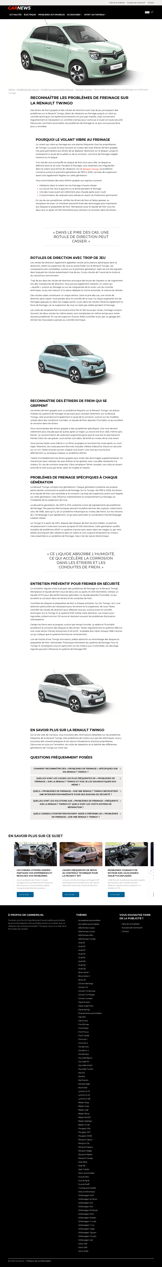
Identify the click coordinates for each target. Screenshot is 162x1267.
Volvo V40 (82, 1244)
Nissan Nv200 (84, 1117)
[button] (152, 12)
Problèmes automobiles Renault (57, 89)
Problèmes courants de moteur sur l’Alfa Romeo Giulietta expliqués (123, 873)
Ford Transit (83, 1036)
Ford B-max (83, 1024)
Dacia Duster (84, 1002)
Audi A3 (81, 950)
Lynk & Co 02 (84, 1095)
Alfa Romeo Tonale (87, 939)
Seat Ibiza (82, 1162)
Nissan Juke (83, 1106)
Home (11, 89)
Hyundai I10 (83, 1062)
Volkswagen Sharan (87, 1218)
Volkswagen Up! (85, 1240)
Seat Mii (81, 1166)
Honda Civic (83, 1047)
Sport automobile (86, 1173)
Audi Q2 (82, 965)
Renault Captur (85, 1140)
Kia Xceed (82, 1088)
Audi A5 (81, 958)
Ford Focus (83, 1032)
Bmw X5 (82, 980)
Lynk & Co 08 (84, 1099)
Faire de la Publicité (117, 3)
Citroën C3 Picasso (86, 995)
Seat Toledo (83, 1169)
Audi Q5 (82, 969)
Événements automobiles (90, 1013)
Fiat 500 (82, 1017)
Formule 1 (82, 1039)
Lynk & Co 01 (84, 1091)
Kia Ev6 (81, 1073)
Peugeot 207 (84, 1132)
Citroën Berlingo (85, 984)
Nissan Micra (83, 1114)
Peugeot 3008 (85, 1136)
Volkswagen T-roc (86, 1225)
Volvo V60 (82, 1247)
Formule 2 (83, 1043)
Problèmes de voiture (28, 89)
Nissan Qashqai (85, 1121)
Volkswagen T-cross (87, 1221)
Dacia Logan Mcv (85, 1006)
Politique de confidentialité (38, 1261)
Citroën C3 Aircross (86, 991)
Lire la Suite (24, 894)
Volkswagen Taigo (86, 1229)
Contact (151, 3)
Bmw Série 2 (84, 976)
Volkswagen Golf (86, 1195)
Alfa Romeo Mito (85, 935)
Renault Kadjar (85, 1151)
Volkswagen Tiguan (87, 1233)
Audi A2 (81, 946)
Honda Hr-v (83, 1050)
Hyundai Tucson (85, 1069)
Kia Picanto (83, 1080)
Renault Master (85, 1154)
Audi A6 (81, 961)
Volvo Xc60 (83, 1251)
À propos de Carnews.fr (136, 3)
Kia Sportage (84, 1084)
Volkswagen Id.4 (85, 1207)
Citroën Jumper (85, 998)
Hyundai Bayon (85, 1058)
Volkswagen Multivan (88, 1210)
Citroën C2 (83, 987)
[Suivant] (151, 870)
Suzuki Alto (83, 1177)
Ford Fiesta (83, 1028)
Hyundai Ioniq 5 (85, 1065)
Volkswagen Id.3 (85, 1203)
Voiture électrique (86, 1192)
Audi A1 (81, 943)
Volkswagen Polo (86, 1214)
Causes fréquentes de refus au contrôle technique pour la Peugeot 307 (80, 873)
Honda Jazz (83, 1054)
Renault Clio (84, 1143)
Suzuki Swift (84, 1184)
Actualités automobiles (88, 924)
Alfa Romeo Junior (86, 931)
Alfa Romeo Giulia (86, 928)
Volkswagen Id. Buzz (87, 1199)
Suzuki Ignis (83, 1180)
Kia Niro (81, 1076)
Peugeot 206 (84, 1128)
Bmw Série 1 (83, 972)
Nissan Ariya (83, 1102)
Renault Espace (85, 1147)
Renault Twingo (84, 89)
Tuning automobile (87, 1188)
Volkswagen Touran (87, 1236)
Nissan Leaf (83, 1110)
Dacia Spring (84, 1010)
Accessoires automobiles (89, 920)
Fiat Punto (83, 1021)
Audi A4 (81, 954)
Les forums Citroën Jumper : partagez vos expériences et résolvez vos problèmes (34, 873)
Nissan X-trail (84, 1125)
